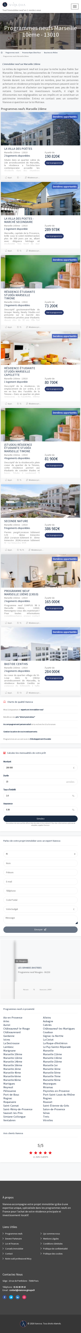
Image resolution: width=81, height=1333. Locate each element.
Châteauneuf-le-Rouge (16, 1028)
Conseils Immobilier (14, 1248)
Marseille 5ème (51, 1072)
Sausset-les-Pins (13, 1113)
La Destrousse (11, 1043)
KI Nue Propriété (12, 967)
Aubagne (48, 1021)
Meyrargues (49, 1083)
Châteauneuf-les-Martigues (59, 1028)
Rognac (7, 1098)
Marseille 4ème (12, 1072)
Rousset (47, 1102)
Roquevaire (9, 1102)
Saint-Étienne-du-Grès (56, 1105)
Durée (3, 775)
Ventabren (9, 1120)
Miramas (48, 1087)
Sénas (46, 1113)
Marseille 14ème (12, 1061)
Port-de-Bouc (11, 1094)
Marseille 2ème (12, 1069)
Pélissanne (9, 1091)
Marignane (9, 1050)
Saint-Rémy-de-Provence (17, 1109)
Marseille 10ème (12, 1054)
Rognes (47, 1098)
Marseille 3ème (51, 1069)
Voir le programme (54, 163)
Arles (6, 1021)
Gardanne (8, 1036)
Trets (46, 1116)
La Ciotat (48, 1039)
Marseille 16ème (12, 1065)
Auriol (6, 1025)
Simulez (38, 818)
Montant (4, 761)
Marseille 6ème (12, 1076)
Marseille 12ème (12, 1058)
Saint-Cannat (11, 1105)
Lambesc (8, 1047)
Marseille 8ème (12, 1080)
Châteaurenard (12, 1032)
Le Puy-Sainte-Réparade (57, 1047)
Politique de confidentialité (55, 1248)
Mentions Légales (51, 1238)
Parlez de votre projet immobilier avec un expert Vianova (31, 840)
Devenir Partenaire (13, 1238)
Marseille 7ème (51, 1076)
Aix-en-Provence (12, 1017)
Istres (6, 1039)
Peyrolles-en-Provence (56, 1091)
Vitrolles (48, 1120)
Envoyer (40, 929)
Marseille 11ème (52, 1054)
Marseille (48, 1050)
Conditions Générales (53, 1243)
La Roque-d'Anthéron (55, 1043)
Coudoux (48, 1032)
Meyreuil (8, 1087)
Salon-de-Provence (54, 1109)
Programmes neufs (13, 1233)
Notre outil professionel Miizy (18, 1258)
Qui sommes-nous (51, 1233)
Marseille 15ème (52, 1061)
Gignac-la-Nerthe (53, 1036)
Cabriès (47, 1025)
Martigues (9, 1083)
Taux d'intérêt (6, 789)
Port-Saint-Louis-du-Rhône (59, 1094)
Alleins (47, 1017)
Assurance (4, 803)
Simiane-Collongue (14, 1116)
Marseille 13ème (52, 1058)
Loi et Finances (12, 1243)
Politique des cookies (53, 1253)
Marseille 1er (50, 1065)
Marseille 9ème (51, 1080)
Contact (9, 1253)
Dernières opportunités (65, 116)
